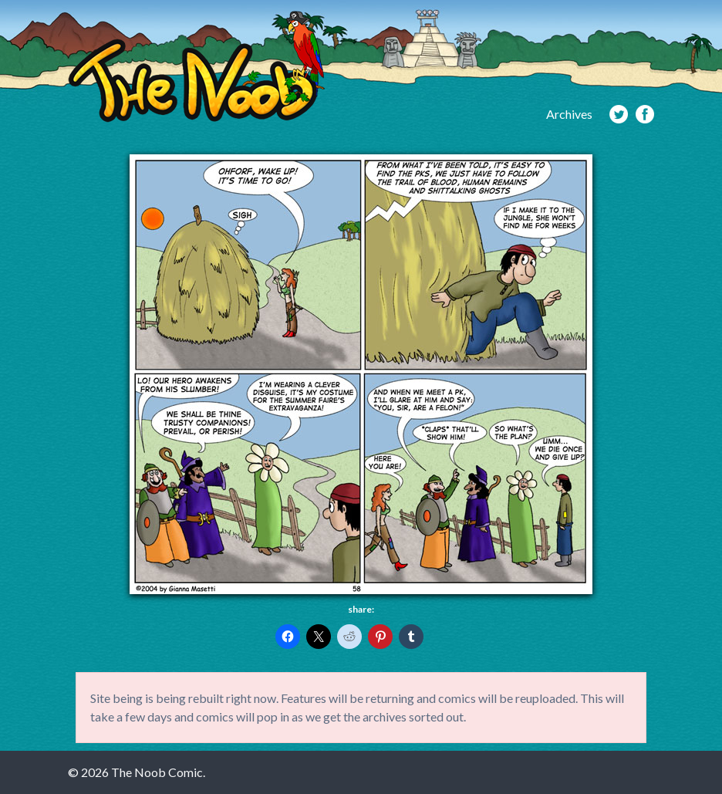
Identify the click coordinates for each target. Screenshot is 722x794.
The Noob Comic (196, 67)
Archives (569, 113)
